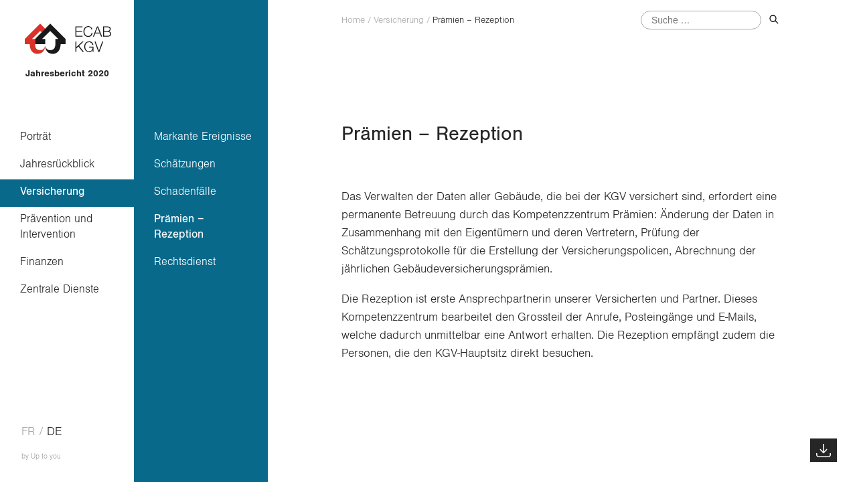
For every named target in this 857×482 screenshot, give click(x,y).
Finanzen (42, 261)
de (54, 432)
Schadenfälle (185, 191)
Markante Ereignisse (203, 136)
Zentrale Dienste (59, 289)
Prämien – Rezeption (179, 226)
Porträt (35, 136)
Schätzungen (185, 163)
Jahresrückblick (57, 163)
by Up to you (41, 456)
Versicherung (52, 191)
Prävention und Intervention (56, 226)
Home (353, 20)
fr (28, 432)
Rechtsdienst (185, 261)
